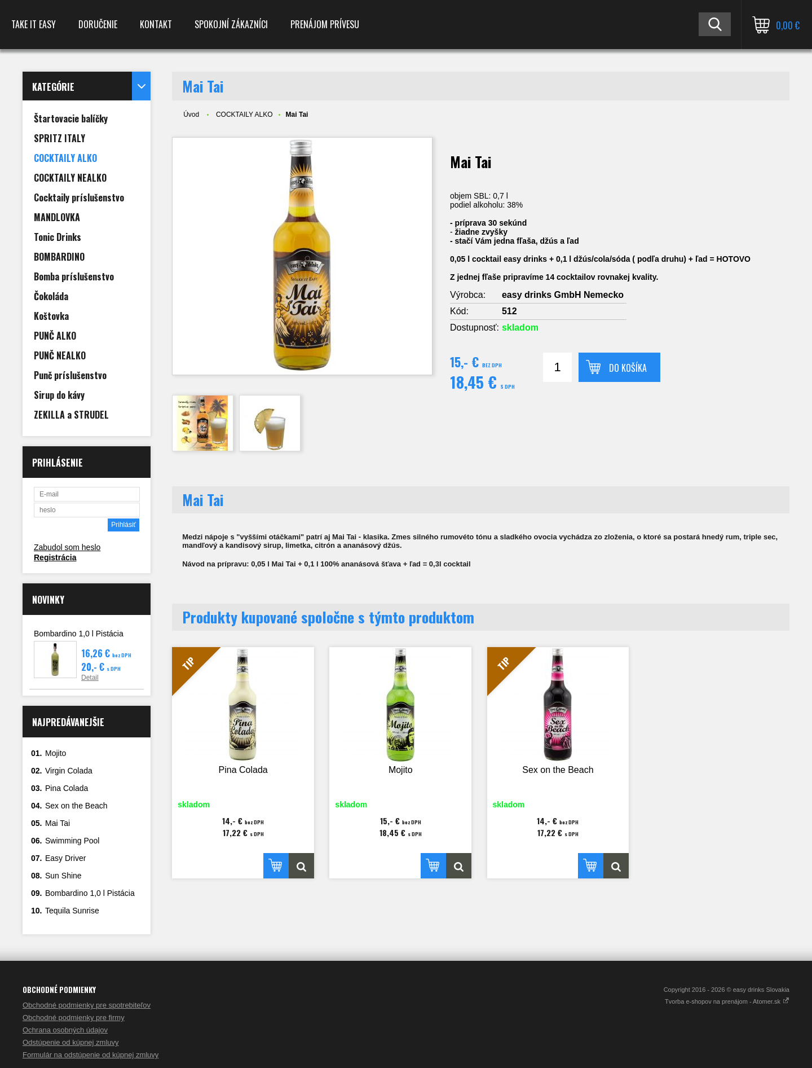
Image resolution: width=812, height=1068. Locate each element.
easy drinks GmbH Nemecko (563, 295)
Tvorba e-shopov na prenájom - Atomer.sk (727, 1001)
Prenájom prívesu (324, 24)
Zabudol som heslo (67, 547)
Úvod (191, 114)
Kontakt (156, 24)
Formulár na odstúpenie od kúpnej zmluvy (90, 1055)
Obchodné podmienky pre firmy (74, 1017)
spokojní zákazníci (231, 24)
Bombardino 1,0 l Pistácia (78, 633)
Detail (90, 678)
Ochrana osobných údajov (65, 1030)
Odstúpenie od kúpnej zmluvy (71, 1042)
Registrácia (55, 557)
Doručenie (97, 24)
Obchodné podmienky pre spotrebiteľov (87, 1005)
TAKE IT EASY (33, 24)
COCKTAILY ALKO (244, 114)
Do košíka (628, 368)
